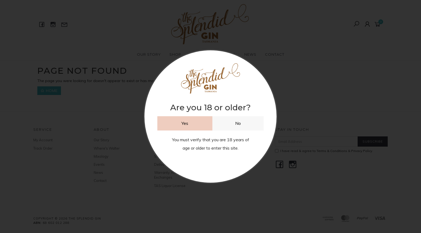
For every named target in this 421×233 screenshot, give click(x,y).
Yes (185, 123)
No (238, 123)
